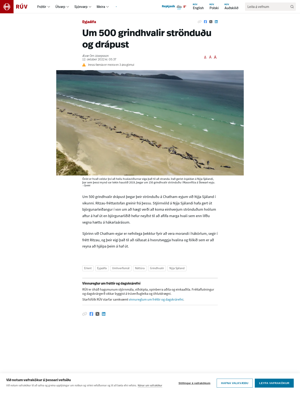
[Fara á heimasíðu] (17, 6)
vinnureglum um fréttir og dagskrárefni (156, 299)
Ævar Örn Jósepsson (95, 56)
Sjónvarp (81, 6)
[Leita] (292, 7)
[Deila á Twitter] (210, 21)
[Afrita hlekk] (199, 21)
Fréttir (41, 6)
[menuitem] (48, 6)
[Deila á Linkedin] (216, 21)
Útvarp (60, 6)
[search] (268, 6)
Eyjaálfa (89, 22)
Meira (101, 6)
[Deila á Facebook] (205, 21)
